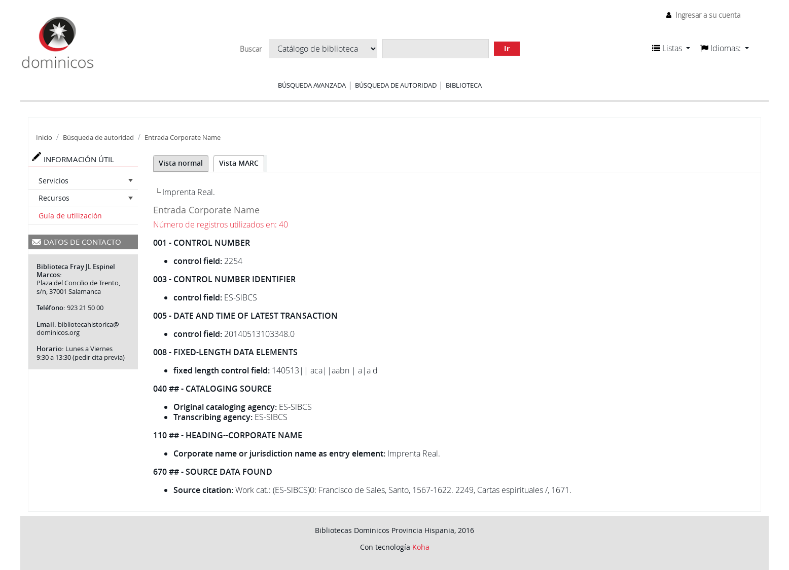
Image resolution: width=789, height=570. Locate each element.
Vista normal (181, 163)
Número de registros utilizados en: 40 (220, 224)
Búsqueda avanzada (312, 85)
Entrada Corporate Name (183, 137)
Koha (420, 547)
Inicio (44, 137)
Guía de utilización (70, 215)
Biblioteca (464, 85)
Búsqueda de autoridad (396, 85)
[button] (671, 48)
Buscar (251, 49)
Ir (507, 48)
